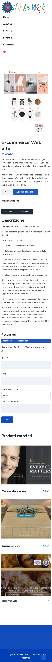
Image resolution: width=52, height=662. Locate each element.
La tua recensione (10, 401)
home (6, 17)
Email (4, 374)
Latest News (9, 45)
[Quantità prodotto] (6, 192)
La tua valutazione (10, 389)
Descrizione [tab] (8, 212)
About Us (7, 24)
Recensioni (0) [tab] (25, 212)
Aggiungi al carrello (25, 192)
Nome (4, 358)
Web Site (15, 201)
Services (7, 31)
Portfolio (7, 38)
